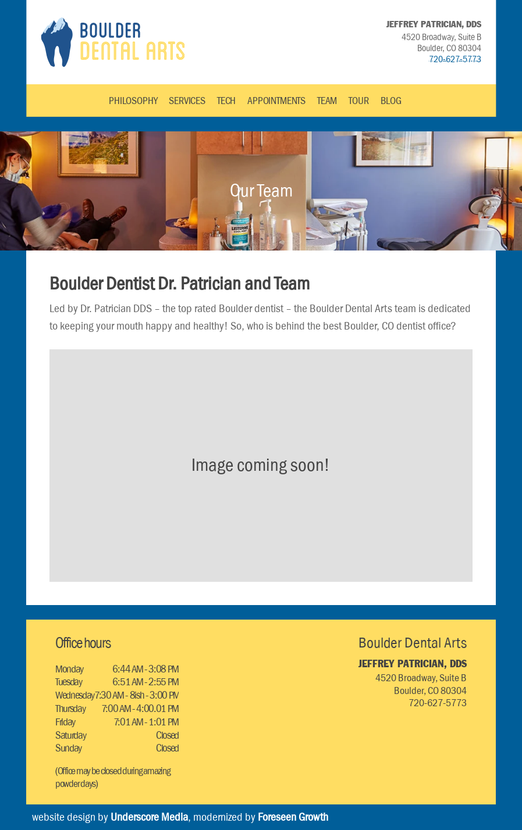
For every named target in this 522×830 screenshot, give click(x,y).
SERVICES (187, 100)
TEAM (327, 100)
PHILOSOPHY (133, 100)
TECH (226, 100)
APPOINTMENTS (276, 100)
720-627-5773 (455, 58)
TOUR (358, 100)
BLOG (391, 100)
